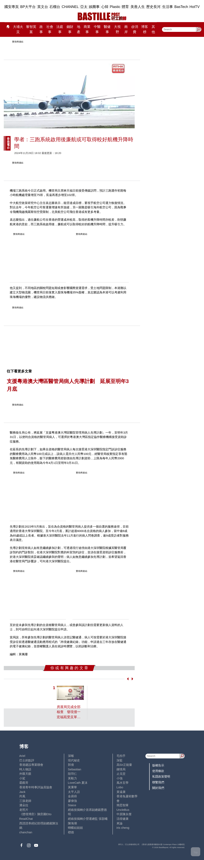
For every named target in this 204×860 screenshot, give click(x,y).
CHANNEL (70, 7)
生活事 (167, 7)
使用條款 (158, 771)
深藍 (120, 760)
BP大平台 (28, 7)
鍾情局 (121, 769)
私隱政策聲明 (161, 776)
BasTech (181, 7)
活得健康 (122, 818)
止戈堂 (121, 773)
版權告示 (158, 765)
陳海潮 (72, 823)
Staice (72, 805)
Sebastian (74, 769)
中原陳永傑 (124, 814)
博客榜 (144, 29)
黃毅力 (72, 778)
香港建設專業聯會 (31, 764)
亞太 (83, 7)
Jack (22, 791)
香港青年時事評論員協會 (35, 787)
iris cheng (123, 827)
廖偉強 (72, 800)
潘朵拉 (23, 805)
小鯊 (22, 778)
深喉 (71, 755)
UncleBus (123, 809)
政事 (41, 29)
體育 (125, 7)
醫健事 (107, 29)
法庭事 (59, 29)
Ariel (22, 755)
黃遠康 (121, 791)
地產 (78, 29)
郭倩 (71, 764)
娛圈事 (94, 7)
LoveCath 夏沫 (78, 782)
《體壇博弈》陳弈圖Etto (35, 814)
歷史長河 (153, 7)
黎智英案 (31, 29)
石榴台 (54, 7)
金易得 (72, 796)
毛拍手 (121, 755)
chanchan (25, 832)
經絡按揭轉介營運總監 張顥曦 (88, 818)
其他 (153, 29)
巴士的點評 (26, 760)
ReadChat (26, 818)
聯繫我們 (158, 782)
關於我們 (158, 787)
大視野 (117, 29)
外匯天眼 (25, 773)
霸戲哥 (23, 782)
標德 (71, 832)
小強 (120, 778)
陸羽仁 (72, 773)
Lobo (120, 787)
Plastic (115, 7)
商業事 (87, 29)
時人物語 (25, 769)
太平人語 (74, 791)
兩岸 (126, 29)
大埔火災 (18, 29)
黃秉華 (72, 787)
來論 (120, 823)
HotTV (194, 7)
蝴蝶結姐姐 (75, 827)
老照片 (23, 809)
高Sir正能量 (124, 764)
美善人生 (137, 7)
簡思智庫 (122, 805)
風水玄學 (122, 782)
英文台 (42, 7)
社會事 (49, 29)
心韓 (104, 7)
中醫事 (97, 29)
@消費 (134, 29)
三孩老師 (25, 800)
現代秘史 (74, 760)
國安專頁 (11, 7)
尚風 (22, 796)
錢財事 (70, 29)
